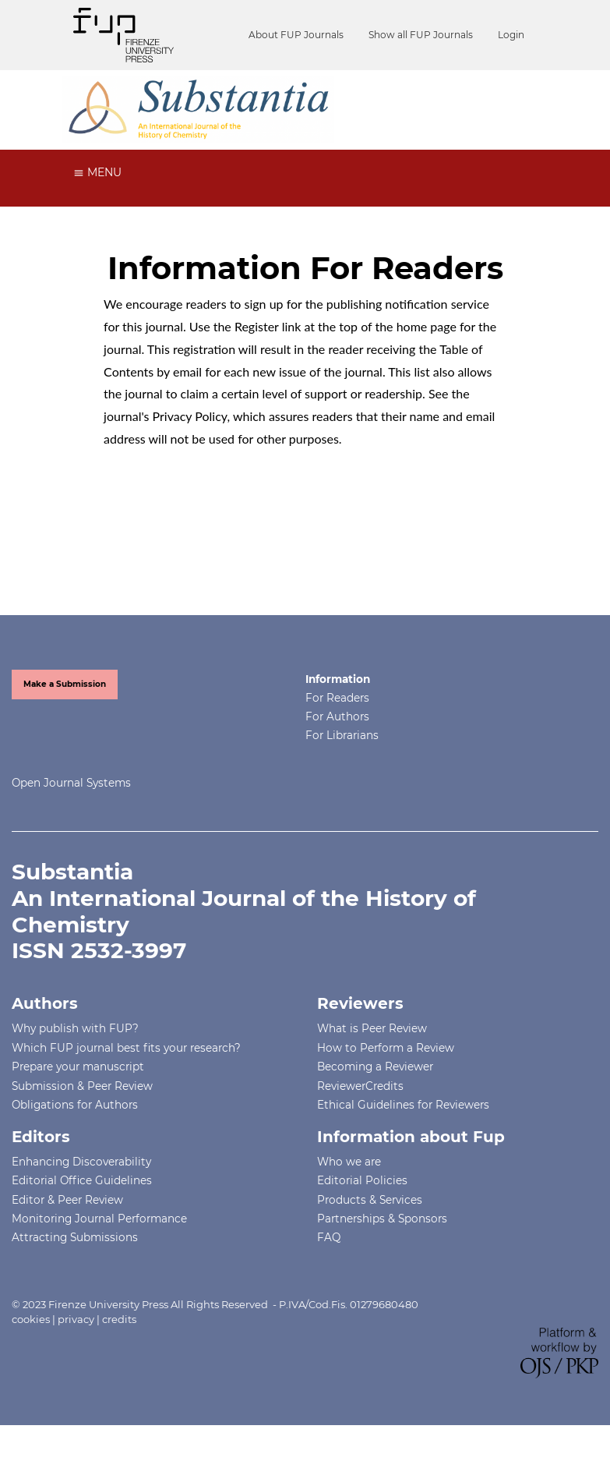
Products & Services (369, 1200)
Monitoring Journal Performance (99, 1218)
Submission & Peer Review (82, 1086)
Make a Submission (64, 684)
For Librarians (342, 735)
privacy (76, 1319)
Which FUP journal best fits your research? (126, 1048)
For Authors (337, 716)
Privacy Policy (190, 416)
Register (256, 326)
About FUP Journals (296, 35)
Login (511, 35)
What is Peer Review (372, 1028)
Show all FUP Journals (420, 35)
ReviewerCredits (360, 1086)
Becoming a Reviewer (375, 1066)
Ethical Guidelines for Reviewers (403, 1104)
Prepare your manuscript (78, 1066)
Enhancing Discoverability (81, 1161)
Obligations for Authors (75, 1104)
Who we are (349, 1161)
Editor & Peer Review (67, 1200)
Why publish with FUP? (75, 1028)
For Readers (337, 698)
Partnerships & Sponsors (382, 1218)
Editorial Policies (362, 1180)
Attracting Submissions (75, 1237)
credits (119, 1319)
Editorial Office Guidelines (82, 1180)
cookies (31, 1319)
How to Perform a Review (385, 1048)
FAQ (328, 1237)
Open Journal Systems (71, 782)
